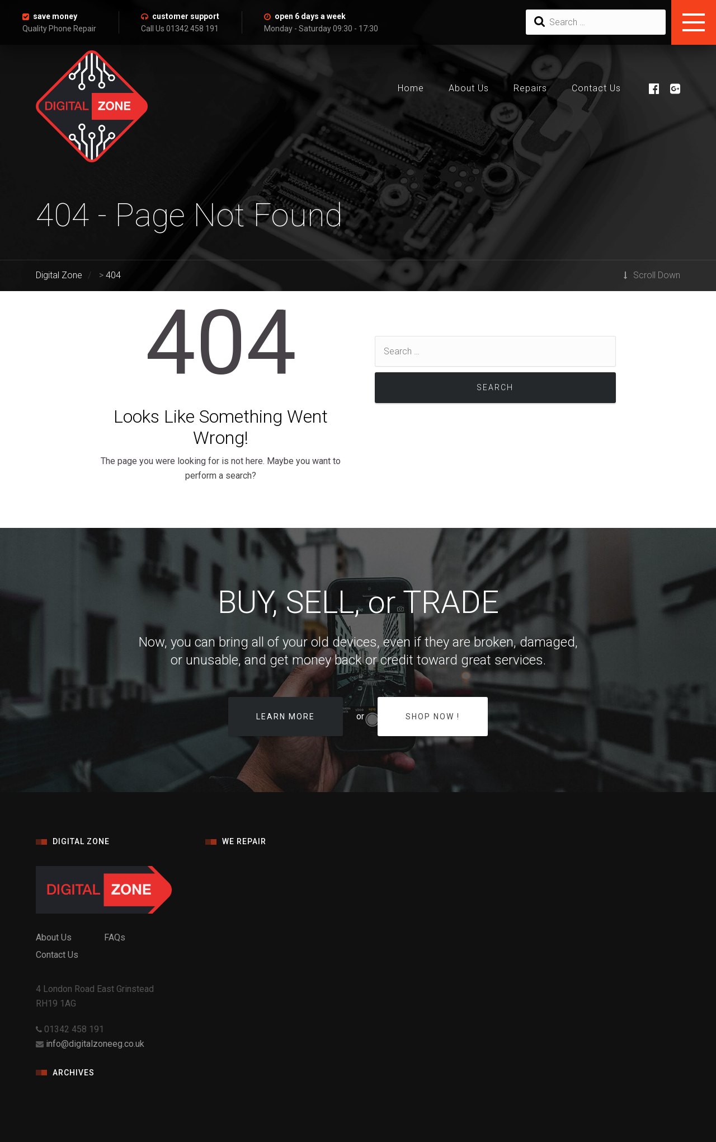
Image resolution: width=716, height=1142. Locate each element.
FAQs (114, 937)
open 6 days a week (310, 16)
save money (55, 16)
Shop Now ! (433, 716)
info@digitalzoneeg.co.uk (95, 1043)
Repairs (530, 88)
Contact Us (596, 88)
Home (411, 88)
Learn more (285, 716)
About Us (469, 88)
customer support (185, 16)
